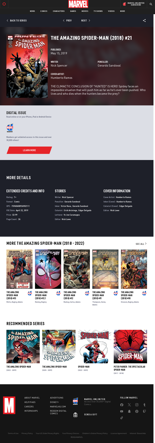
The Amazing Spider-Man (18, 366)
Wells (8, 302)
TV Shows (98, 11)
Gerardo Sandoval (109, 65)
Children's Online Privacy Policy (95, 433)
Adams (20, 302)
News (32, 11)
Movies (85, 11)
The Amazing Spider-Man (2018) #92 (70, 295)
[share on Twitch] (144, 411)
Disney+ (54, 402)
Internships (31, 411)
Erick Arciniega (70, 210)
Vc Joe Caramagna (72, 214)
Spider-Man (83, 366)
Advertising (56, 397)
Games (73, 11)
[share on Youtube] (121, 411)
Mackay (38, 302)
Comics (43, 11)
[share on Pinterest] (136, 411)
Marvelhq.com (58, 406)
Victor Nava (66, 206)
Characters (59, 11)
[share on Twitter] (129, 405)
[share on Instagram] (136, 405)
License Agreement (119, 433)
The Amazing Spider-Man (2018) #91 (98, 295)
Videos (111, 11)
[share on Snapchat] (129, 411)
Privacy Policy (27, 433)
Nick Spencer (59, 65)
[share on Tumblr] (144, 405)
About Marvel (32, 397)
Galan (103, 302)
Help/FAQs (30, 402)
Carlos (72, 302)
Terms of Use (13, 433)
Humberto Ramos (61, 77)
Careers (29, 406)
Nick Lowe (66, 219)
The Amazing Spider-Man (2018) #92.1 (41, 295)
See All (141, 243)
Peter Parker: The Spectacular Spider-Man (129, 368)
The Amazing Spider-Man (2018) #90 (127, 295)
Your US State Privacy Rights (47, 433)
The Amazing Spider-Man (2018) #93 (12, 295)
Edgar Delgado (84, 210)
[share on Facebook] (121, 405)
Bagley (14, 302)
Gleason (124, 302)
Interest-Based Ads (138, 433)
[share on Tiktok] (121, 418)
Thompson (96, 302)
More (122, 11)
